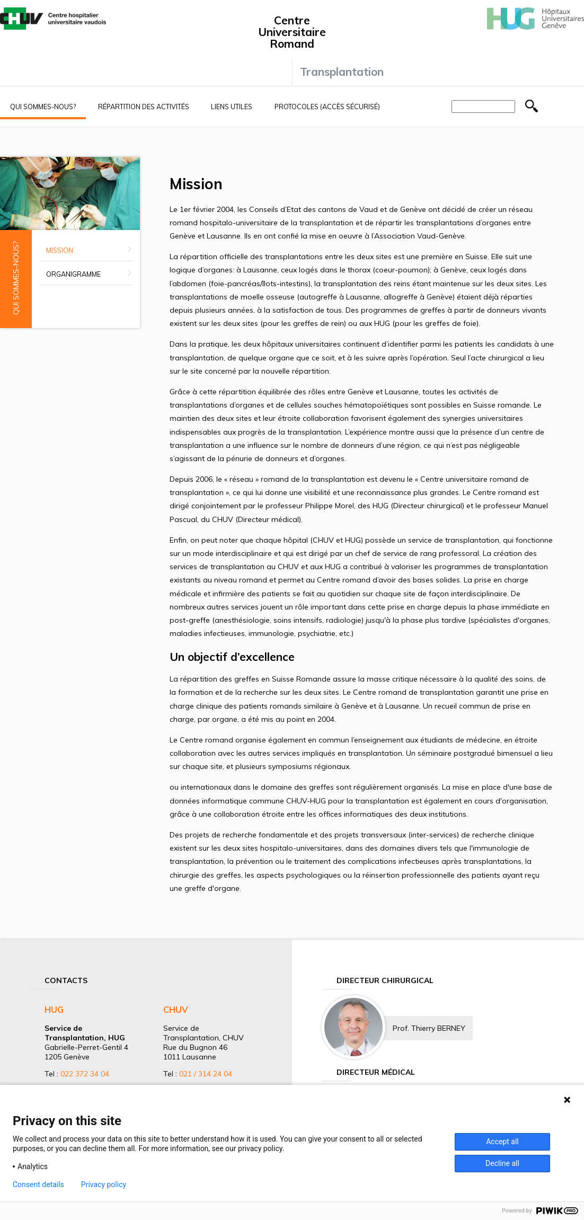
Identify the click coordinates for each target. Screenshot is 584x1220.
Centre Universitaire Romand (292, 31)
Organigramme (73, 274)
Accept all (502, 1141)
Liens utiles (231, 106)
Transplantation (342, 71)
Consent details (38, 1184)
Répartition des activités (143, 106)
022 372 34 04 (84, 1073)
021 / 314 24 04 (205, 1073)
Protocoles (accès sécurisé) (327, 106)
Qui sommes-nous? (43, 106)
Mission (59, 250)
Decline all (502, 1163)
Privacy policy (103, 1184)
